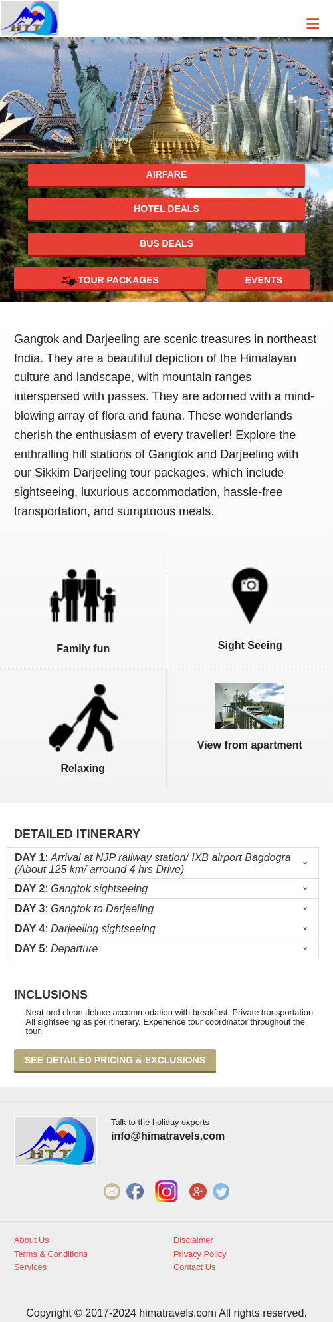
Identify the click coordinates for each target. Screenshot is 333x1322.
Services (30, 1267)
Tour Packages (110, 281)
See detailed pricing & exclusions (115, 1060)
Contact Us (194, 1267)
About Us (31, 1240)
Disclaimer (193, 1240)
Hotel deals (166, 208)
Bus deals (166, 243)
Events (263, 280)
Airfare (166, 174)
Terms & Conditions (51, 1254)
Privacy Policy (200, 1254)
